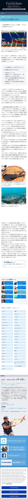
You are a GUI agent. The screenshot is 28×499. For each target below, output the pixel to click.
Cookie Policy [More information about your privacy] (9, 483)
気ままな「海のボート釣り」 (8, 404)
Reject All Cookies (14, 492)
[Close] (25, 469)
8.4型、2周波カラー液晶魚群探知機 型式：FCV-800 (13, 411)
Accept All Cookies (14, 496)
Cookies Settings (14, 487)
